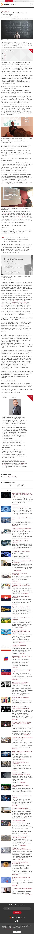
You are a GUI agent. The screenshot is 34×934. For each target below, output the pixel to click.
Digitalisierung (29, 18)
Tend (2, 305)
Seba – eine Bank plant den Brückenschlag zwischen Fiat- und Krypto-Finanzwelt (21, 631)
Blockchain (14, 18)
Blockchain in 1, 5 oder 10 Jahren (21, 551)
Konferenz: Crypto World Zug (9, 476)
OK (17, 931)
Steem (23, 216)
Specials (17, 1)
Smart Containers (23, 302)
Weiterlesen (15, 504)
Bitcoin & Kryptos (21, 18)
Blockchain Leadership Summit (20, 808)
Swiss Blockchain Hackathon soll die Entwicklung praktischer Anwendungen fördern (22, 494)
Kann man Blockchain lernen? (20, 507)
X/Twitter (4, 464)
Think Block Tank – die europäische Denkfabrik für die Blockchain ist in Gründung (21, 585)
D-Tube (17, 216)
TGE (5, 55)
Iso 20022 (25, 1)
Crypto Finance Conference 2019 (20, 607)
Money (9, 1)
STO (5, 57)
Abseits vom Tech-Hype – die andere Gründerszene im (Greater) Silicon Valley (21, 724)
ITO (4, 53)
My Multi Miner (6, 213)
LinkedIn (23, 463)
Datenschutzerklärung (10, 928)
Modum (14, 302)
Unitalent (15, 300)
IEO (4, 58)
